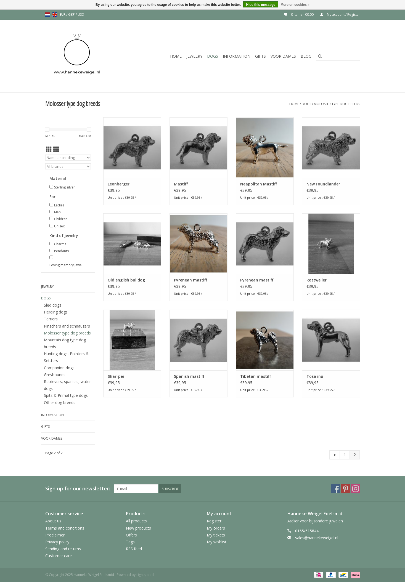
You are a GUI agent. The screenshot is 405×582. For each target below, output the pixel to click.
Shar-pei (116, 376)
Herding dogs (56, 312)
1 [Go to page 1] (345, 454)
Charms (60, 244)
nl (47, 14)
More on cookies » (294, 5)
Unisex (59, 226)
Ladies (59, 205)
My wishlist (216, 541)
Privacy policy (57, 541)
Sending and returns (63, 548)
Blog (306, 56)
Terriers (51, 318)
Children (60, 219)
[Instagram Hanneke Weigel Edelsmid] (355, 488)
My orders (216, 528)
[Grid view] (49, 149)
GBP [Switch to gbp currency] (72, 14)
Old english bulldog (126, 280)
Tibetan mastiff (255, 376)
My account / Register (340, 14)
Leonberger (118, 184)
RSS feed (134, 548)
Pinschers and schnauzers (67, 326)
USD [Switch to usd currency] (81, 14)
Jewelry (194, 56)
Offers (131, 535)
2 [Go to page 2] (355, 454)
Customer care (58, 555)
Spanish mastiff (189, 376)
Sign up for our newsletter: (77, 488)
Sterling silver (64, 187)
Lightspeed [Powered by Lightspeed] (145, 574)
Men (57, 212)
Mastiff (181, 184)
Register (214, 520)
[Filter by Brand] (68, 166)
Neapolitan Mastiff (258, 184)
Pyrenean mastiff (190, 280)
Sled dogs (52, 305)
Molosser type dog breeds (337, 104)
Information (236, 56)
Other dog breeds (59, 402)
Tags (130, 541)
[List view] (56, 149)
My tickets (216, 535)
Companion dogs (59, 367)
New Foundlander (323, 184)
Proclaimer (55, 535)
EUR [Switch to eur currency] (63, 14)
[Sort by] (68, 158)
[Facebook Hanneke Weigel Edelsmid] (335, 488)
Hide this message (260, 5)
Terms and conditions (64, 528)
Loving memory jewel (66, 265)
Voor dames (283, 56)
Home (176, 56)
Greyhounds (54, 374)
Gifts (260, 56)
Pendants (61, 251)
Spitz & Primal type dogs (66, 395)
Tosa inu (314, 376)
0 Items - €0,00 (299, 14)
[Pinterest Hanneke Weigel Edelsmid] (345, 488)
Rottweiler (316, 280)
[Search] (338, 56)
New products (138, 528)
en (54, 14)
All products (136, 520)
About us (53, 520)
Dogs (212, 56)
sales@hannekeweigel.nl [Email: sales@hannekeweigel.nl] (316, 537)
